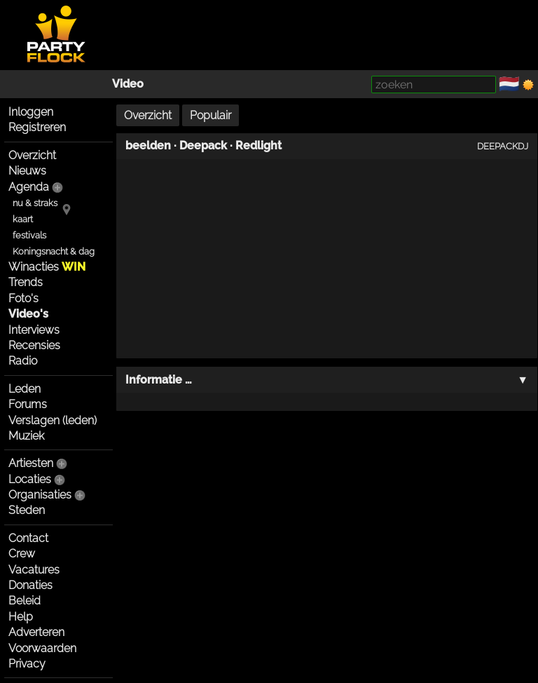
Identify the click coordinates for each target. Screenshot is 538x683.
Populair (210, 115)
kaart (23, 219)
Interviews (34, 330)
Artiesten (30, 463)
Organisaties (39, 494)
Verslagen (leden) (52, 420)
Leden (24, 388)
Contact (28, 538)
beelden (148, 145)
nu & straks (35, 203)
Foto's (23, 298)
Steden (26, 510)
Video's (28, 313)
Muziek (26, 435)
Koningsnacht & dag (54, 251)
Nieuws (27, 170)
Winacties (46, 266)
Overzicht (32, 155)
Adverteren (36, 632)
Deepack (203, 145)
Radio (22, 360)
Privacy (27, 663)
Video (128, 83)
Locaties (29, 479)
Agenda (28, 187)
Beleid (24, 600)
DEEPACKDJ (502, 145)
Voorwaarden (42, 648)
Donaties (30, 585)
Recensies (34, 345)
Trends (25, 282)
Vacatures (34, 569)
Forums (27, 404)
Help (20, 616)
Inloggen (30, 112)
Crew (21, 553)
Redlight (258, 145)
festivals (29, 235)
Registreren (37, 127)
